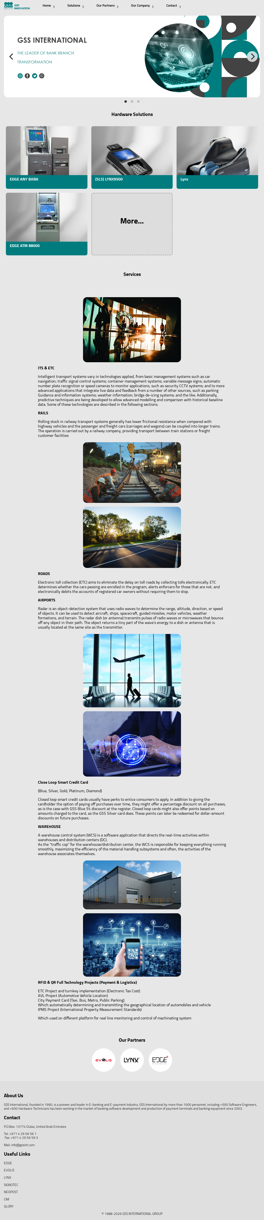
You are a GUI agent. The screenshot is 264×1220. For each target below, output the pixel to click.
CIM (6, 1199)
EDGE (8, 1163)
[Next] (252, 56)
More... (132, 222)
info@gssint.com (23, 1145)
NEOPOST (11, 1192)
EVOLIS (9, 1170)
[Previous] (11, 56)
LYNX (7, 1177)
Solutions (75, 6)
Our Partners (107, 6)
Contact (173, 6)
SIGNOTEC (11, 1185)
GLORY (8, 1206)
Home (49, 6)
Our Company (142, 6)
